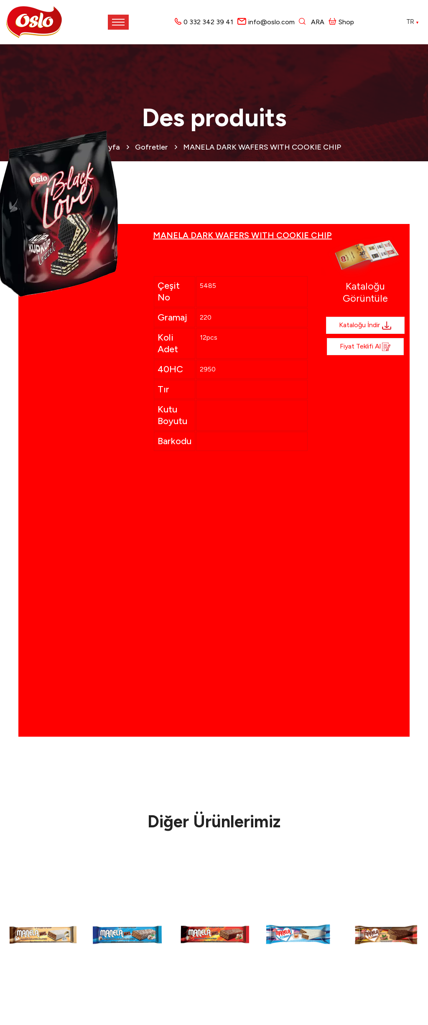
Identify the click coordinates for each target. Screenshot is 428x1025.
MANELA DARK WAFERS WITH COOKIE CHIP (262, 147)
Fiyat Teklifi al (365, 347)
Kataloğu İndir (365, 325)
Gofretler (151, 147)
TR (413, 21)
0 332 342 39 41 (208, 22)
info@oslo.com (271, 22)
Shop (341, 22)
